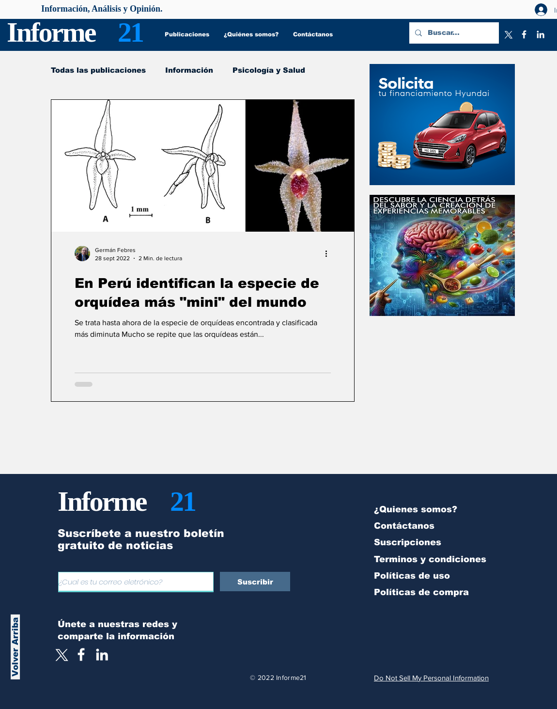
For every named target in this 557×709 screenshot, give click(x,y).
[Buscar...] (453, 33)
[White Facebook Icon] (81, 654)
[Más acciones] (329, 253)
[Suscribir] (255, 581)
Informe (51, 32)
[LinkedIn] (540, 34)
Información (189, 70)
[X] (507, 34)
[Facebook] (524, 34)
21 (130, 32)
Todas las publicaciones (98, 70)
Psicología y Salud (268, 70)
